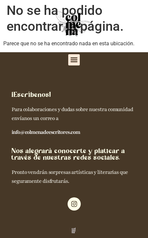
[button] (74, 60)
